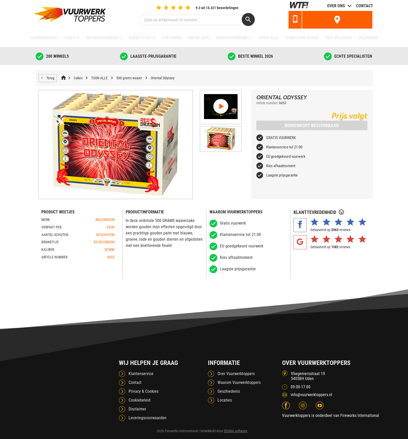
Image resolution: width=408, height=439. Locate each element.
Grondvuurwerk (102, 37)
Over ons (336, 5)
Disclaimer (137, 409)
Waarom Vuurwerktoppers (239, 382)
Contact (364, 5)
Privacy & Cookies (143, 391)
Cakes (69, 37)
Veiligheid (368, 37)
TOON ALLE (269, 37)
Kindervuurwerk (232, 37)
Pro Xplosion (339, 37)
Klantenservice (141, 373)
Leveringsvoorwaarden (148, 417)
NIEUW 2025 (198, 37)
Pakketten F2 (142, 37)
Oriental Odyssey (163, 78)
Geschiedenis (229, 391)
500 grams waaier (129, 78)
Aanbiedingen (44, 37)
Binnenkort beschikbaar (312, 125)
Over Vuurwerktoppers (236, 373)
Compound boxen (302, 37)
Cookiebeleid (139, 400)
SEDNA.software (235, 431)
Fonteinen (172, 37)
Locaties (225, 400)
